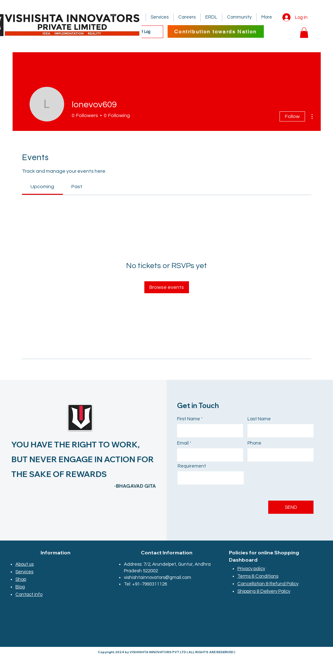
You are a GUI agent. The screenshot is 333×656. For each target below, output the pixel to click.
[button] (304, 32)
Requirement (192, 466)
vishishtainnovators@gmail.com (157, 577)
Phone (254, 443)
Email (183, 443)
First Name (188, 419)
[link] (42, 186)
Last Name (259, 419)
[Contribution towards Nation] (216, 31)
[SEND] (291, 507)
